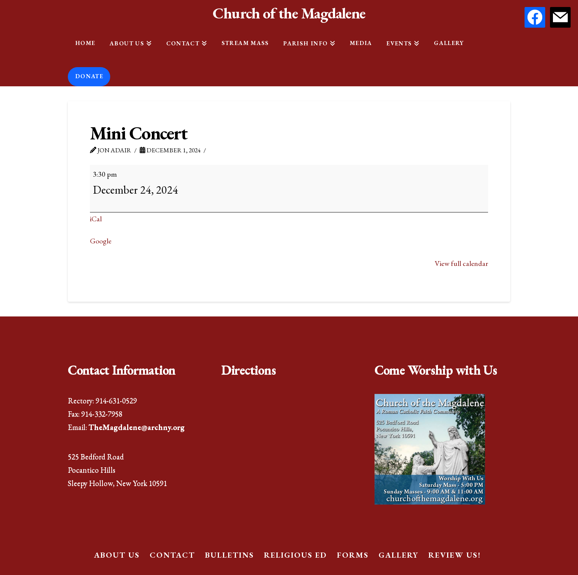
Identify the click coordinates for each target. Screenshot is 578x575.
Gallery (398, 555)
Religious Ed (295, 555)
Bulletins (229, 555)
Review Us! (454, 555)
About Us (117, 555)
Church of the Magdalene (289, 13)
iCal (96, 219)
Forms (353, 555)
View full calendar (461, 263)
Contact (172, 555)
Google (100, 241)
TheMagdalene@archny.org (136, 427)
